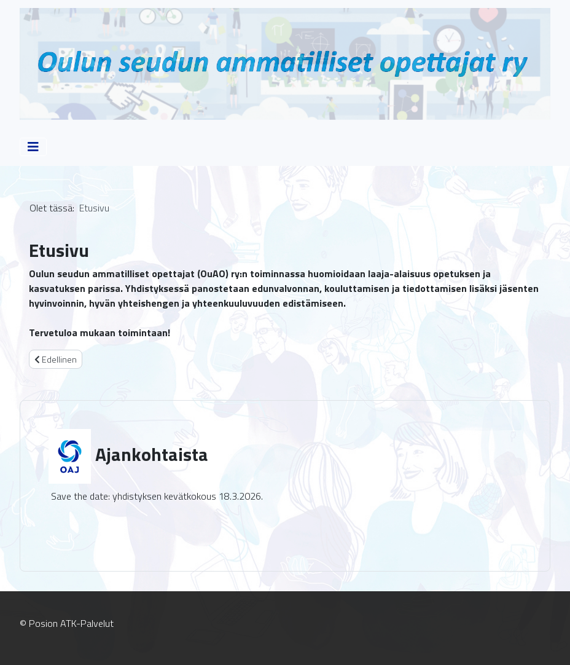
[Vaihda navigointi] (33, 147)
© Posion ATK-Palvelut (67, 623)
